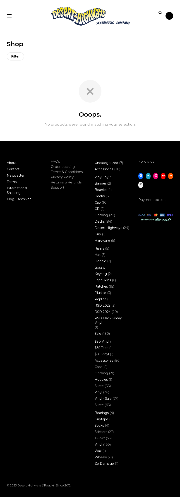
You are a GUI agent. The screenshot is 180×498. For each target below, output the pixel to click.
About (12, 164)
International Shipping (17, 191)
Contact (13, 170)
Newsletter (15, 176)
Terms (12, 183)
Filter (16, 57)
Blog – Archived (19, 200)
